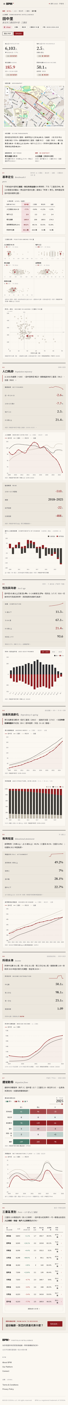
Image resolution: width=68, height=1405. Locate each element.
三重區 (27, 11)
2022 (53, 652)
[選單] (4, 4)
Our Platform (7, 1367)
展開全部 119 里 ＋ (34, 1309)
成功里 (8, 1265)
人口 (15, 11)
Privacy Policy (8, 1389)
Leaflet (47, 125)
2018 (60, 652)
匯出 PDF (7, 33)
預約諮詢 (18, 33)
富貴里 (8, 1272)
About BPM (7, 1362)
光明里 (8, 1279)
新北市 (21, 11)
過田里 (8, 1236)
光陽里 (8, 1294)
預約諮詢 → (55, 1324)
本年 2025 (45, 652)
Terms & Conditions (10, 1385)
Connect (5, 1371)
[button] (7, 89)
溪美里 (8, 1250)
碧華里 (8, 1243)
